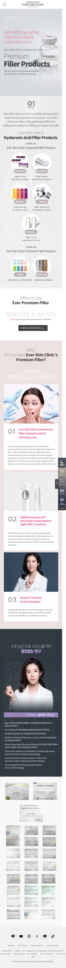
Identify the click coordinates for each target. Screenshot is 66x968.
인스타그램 (29, 936)
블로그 (44, 936)
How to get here (52, 945)
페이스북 (36, 936)
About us (11, 945)
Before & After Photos (33, 328)
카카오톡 (13, 936)
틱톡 (52, 936)
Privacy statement (37, 945)
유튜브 (21, 936)
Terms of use (22, 945)
